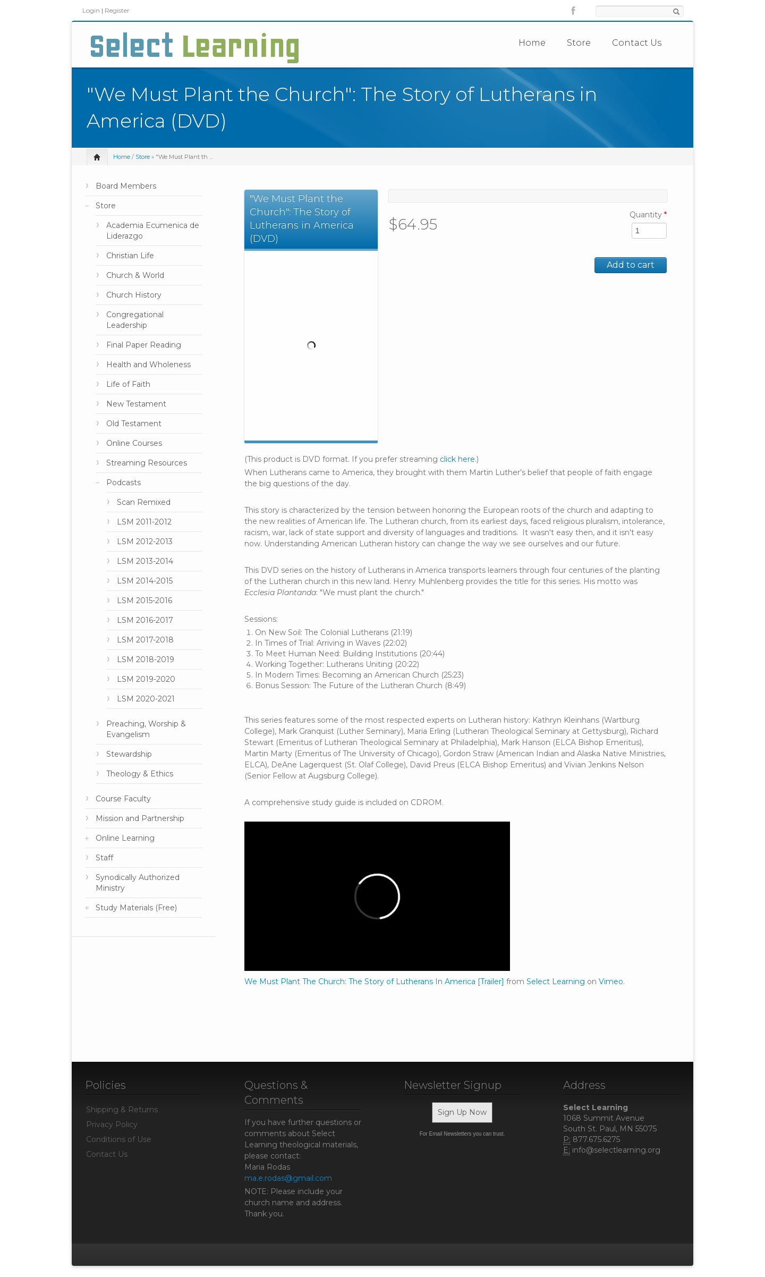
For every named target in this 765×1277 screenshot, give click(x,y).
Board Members (126, 186)
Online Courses (134, 443)
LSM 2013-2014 (145, 561)
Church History (134, 295)
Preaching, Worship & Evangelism (146, 729)
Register (117, 10)
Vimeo (611, 981)
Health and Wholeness (148, 364)
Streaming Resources (146, 463)
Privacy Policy (112, 1124)
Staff (104, 857)
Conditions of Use (118, 1139)
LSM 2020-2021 (146, 699)
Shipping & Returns (122, 1109)
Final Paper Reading (143, 345)
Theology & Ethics (139, 774)
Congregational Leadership (135, 320)
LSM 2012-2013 (145, 541)
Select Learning (555, 981)
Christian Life (130, 255)
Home (532, 43)
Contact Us (636, 43)
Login (91, 10)
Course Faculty (123, 799)
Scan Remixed (144, 502)
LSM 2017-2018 (145, 640)
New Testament (136, 404)
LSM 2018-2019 (145, 659)
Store (579, 43)
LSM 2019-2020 (146, 679)
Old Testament (134, 423)
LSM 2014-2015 (145, 581)
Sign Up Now (462, 1112)
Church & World (135, 275)
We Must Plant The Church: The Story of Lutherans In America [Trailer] (374, 981)
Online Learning (125, 838)
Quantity (648, 214)
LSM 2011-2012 (144, 522)
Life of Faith (128, 384)
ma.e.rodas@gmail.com (288, 1178)
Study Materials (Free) (136, 907)
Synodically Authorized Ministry (138, 883)
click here (457, 459)
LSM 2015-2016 (144, 600)
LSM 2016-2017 (145, 620)
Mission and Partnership (140, 818)
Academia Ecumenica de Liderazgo (152, 231)
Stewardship (129, 754)
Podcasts (123, 482)
